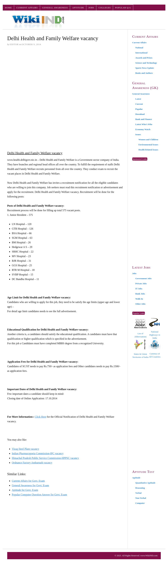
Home (8, 7)
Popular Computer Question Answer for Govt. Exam (39, 494)
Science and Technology (146, 63)
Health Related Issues (148, 149)
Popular (139, 109)
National (139, 47)
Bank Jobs (140, 293)
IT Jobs (138, 288)
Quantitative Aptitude (145, 483)
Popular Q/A (123, 7)
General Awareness (55, 7)
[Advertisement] (65, 74)
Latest (138, 99)
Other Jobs (140, 304)
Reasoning (140, 488)
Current (139, 104)
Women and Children (148, 139)
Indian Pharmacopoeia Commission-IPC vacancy (37, 453)
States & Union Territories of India (140, 348)
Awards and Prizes (143, 58)
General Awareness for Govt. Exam (30, 485)
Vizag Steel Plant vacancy (25, 448)
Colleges (104, 7)
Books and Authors (144, 73)
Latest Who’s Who (143, 124)
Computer (140, 503)
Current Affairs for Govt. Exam (28, 480)
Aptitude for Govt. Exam (25, 490)
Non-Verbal (140, 498)
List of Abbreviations (140, 328)
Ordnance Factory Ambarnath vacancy (32, 462)
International (141, 52)
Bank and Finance (143, 119)
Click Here (40, 416)
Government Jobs (143, 278)
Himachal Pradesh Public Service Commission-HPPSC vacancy (45, 458)
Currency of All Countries (154, 349)
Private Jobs (141, 283)
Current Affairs (27, 7)
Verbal (138, 493)
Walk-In (139, 299)
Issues (138, 134)
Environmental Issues (148, 144)
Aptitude (78, 7)
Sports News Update (144, 68)
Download (140, 114)
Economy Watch (142, 129)
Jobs (91, 7)
